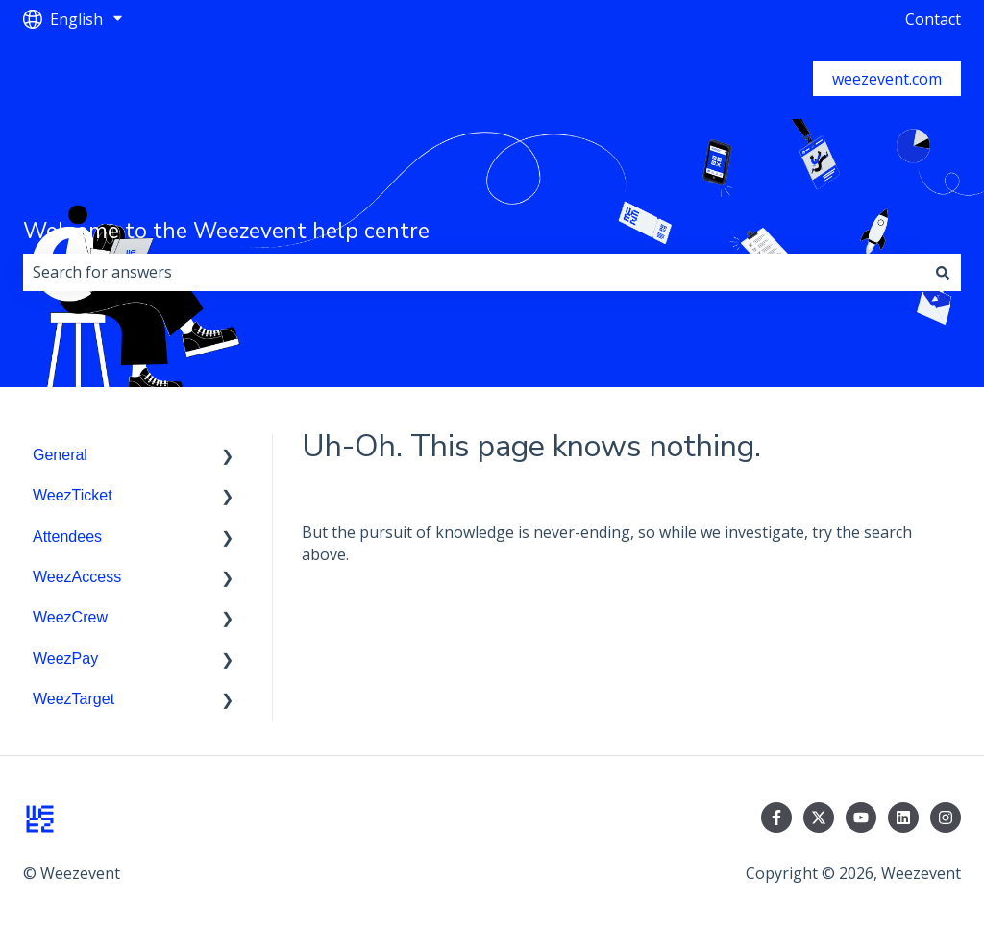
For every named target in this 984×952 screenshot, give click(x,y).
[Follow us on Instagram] (945, 817)
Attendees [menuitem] (67, 536)
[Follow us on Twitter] (818, 817)
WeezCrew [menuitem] (70, 617)
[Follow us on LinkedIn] (903, 817)
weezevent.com (887, 78)
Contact (933, 19)
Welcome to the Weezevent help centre (226, 231)
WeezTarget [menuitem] (73, 699)
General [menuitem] (60, 455)
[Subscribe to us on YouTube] (861, 817)
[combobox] (473, 272)
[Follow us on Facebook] (776, 817)
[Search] (942, 272)
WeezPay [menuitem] (65, 658)
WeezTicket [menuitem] (72, 495)
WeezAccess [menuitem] (77, 577)
